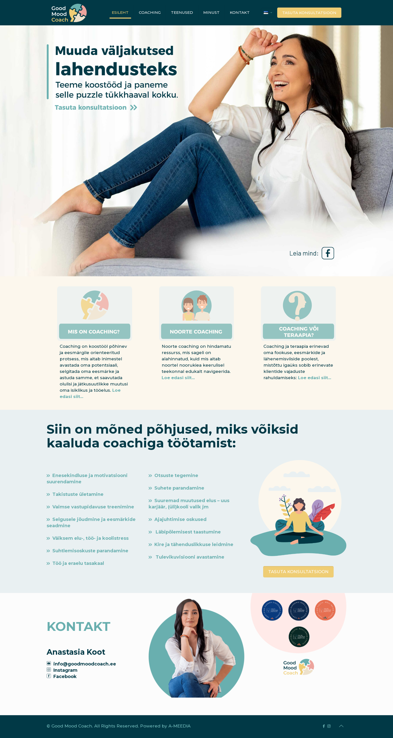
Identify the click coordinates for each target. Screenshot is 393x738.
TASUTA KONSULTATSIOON (309, 12)
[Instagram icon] (329, 726)
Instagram (65, 670)
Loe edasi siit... (178, 377)
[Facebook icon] (324, 726)
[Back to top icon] (341, 726)
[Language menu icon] (268, 12)
